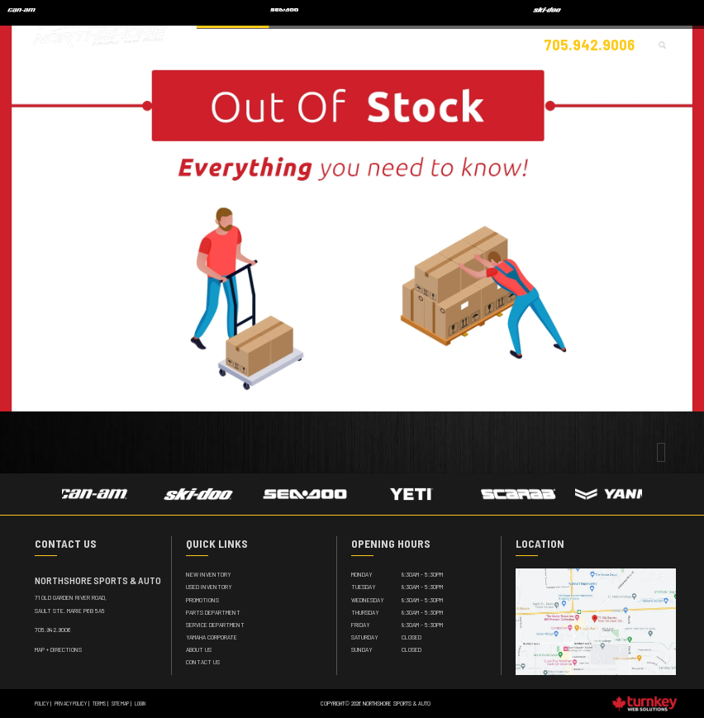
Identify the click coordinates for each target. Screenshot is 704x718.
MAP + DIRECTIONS (58, 649)
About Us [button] (528, 42)
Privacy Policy (71, 703)
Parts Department (213, 612)
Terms (99, 703)
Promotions (202, 600)
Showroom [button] (215, 42)
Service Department (215, 625)
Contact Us (203, 662)
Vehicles (263, 42)
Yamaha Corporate (211, 637)
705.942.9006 (53, 629)
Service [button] (436, 42)
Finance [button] (481, 42)
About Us (199, 649)
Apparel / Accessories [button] (331, 42)
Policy (42, 703)
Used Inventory (209, 586)
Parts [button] (395, 42)
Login (140, 703)
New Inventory (208, 574)
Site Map (120, 703)
